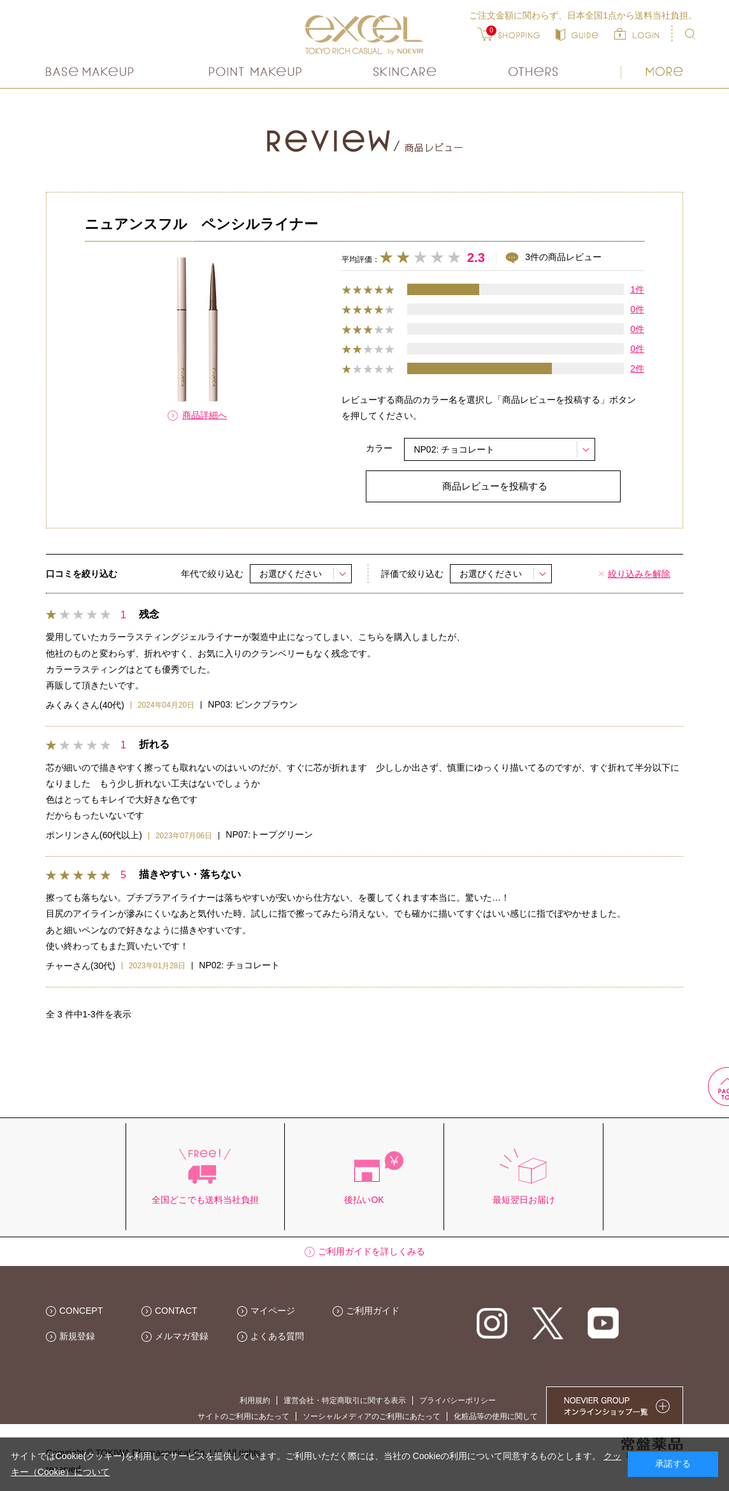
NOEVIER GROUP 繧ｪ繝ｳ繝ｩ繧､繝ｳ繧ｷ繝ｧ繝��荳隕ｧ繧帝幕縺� (614, 1405)
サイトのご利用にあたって (243, 1416)
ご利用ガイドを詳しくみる (371, 1251)
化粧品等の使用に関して (496, 1416)
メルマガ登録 (181, 1336)
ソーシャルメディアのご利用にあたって (371, 1416)
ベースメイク (91, 71)
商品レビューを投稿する (494, 486)
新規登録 (77, 1336)
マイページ (272, 1311)
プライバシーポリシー (457, 1400)
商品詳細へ (204, 415)
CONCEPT (81, 1311)
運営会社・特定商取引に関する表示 (345, 1400)
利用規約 (255, 1400)
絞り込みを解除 (639, 574)
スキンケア (405, 71)
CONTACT (176, 1311)
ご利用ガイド (373, 1311)
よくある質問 (277, 1336)
